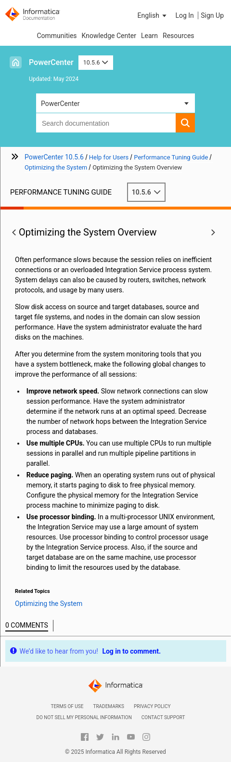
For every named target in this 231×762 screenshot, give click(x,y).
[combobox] (106, 122)
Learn (149, 35)
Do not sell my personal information (83, 717)
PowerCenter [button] (60, 103)
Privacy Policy (152, 706)
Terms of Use (67, 706)
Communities (57, 35)
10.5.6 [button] (95, 62)
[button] (153, 15)
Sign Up (212, 15)
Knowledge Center (109, 35)
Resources (178, 35)
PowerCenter (51, 62)
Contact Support (163, 717)
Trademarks (108, 706)
